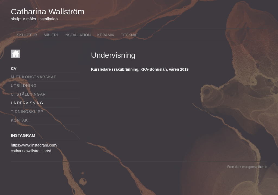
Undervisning (27, 103)
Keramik (105, 35)
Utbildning (24, 85)
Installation (77, 35)
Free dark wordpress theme (247, 167)
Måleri (51, 35)
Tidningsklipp (27, 111)
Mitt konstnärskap (33, 77)
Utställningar (28, 94)
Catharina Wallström (47, 11)
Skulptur (27, 35)
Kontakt (20, 120)
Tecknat (129, 35)
